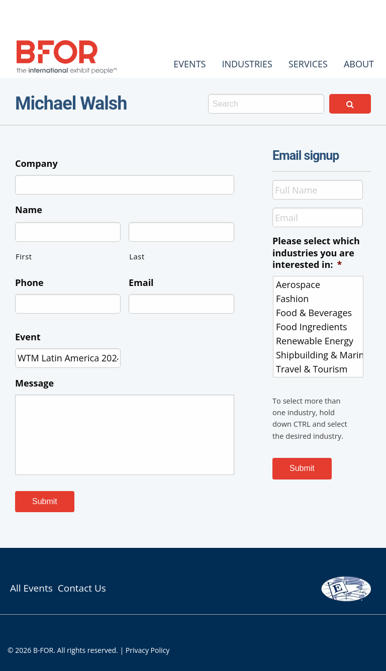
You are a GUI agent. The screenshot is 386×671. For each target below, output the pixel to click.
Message (34, 383)
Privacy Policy (147, 650)
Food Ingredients (319, 327)
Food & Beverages (319, 313)
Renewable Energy (319, 341)
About (359, 64)
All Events (31, 588)
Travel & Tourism (319, 369)
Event (28, 337)
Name (28, 210)
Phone (29, 283)
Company (36, 163)
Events (189, 64)
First (24, 256)
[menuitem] (189, 64)
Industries (247, 64)
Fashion (319, 299)
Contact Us (82, 588)
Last (137, 256)
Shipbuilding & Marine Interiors (319, 355)
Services (308, 64)
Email (141, 283)
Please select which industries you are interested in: (316, 252)
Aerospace (319, 284)
